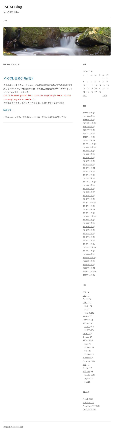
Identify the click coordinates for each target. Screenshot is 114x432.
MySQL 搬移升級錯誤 (18, 78)
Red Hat (86, 323)
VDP (86, 350)
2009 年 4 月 (88, 268)
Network (86, 319)
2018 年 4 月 (88, 171)
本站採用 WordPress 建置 (13, 427)
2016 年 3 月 (88, 192)
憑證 (84, 364)
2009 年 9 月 (88, 261)
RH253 (87, 330)
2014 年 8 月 (88, 209)
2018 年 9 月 (88, 164)
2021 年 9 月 (88, 126)
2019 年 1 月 (88, 161)
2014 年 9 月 (88, 206)
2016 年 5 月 (88, 185)
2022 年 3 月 (88, 119)
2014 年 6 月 (88, 212)
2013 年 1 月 (88, 244)
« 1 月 (85, 95)
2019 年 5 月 (88, 154)
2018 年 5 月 (88, 168)
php (86, 382)
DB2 (84, 292)
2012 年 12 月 (88, 247)
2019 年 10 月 (88, 147)
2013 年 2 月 (88, 240)
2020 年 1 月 (88, 140)
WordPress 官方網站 (91, 406)
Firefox (86, 299)
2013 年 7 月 (88, 223)
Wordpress (87, 361)
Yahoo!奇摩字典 (89, 409)
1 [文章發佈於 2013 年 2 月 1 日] (103, 78)
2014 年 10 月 (88, 202)
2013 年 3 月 (88, 237)
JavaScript (88, 375)
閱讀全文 (8, 109)
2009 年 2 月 (88, 275)
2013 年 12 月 (88, 216)
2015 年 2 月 (88, 195)
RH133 (87, 326)
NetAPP (86, 316)
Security (86, 333)
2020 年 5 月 (88, 137)
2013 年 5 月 (88, 230)
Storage (86, 337)
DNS (84, 295)
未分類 (85, 368)
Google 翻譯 (88, 399)
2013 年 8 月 (88, 219)
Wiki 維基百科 (88, 402)
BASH (86, 306)
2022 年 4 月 (88, 116)
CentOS (87, 313)
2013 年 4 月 (88, 233)
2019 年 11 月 (88, 143)
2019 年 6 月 (88, 150)
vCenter (87, 347)
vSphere (87, 354)
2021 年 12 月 (88, 123)
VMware (86, 340)
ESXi (86, 344)
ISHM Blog (12, 6)
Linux (10, 116)
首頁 (5, 20)
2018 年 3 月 (88, 175)
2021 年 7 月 (88, 130)
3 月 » (105, 95)
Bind (86, 309)
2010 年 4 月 (88, 254)
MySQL (18, 116)
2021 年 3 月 (88, 133)
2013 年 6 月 (88, 226)
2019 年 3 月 (88, 157)
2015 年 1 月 (88, 199)
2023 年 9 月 (88, 112)
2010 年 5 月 (88, 250)
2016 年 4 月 (88, 188)
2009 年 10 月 (88, 257)
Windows (87, 357)
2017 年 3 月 (88, 178)
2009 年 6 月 (88, 264)
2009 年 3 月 (88, 271)
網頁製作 (86, 371)
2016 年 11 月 (88, 181)
